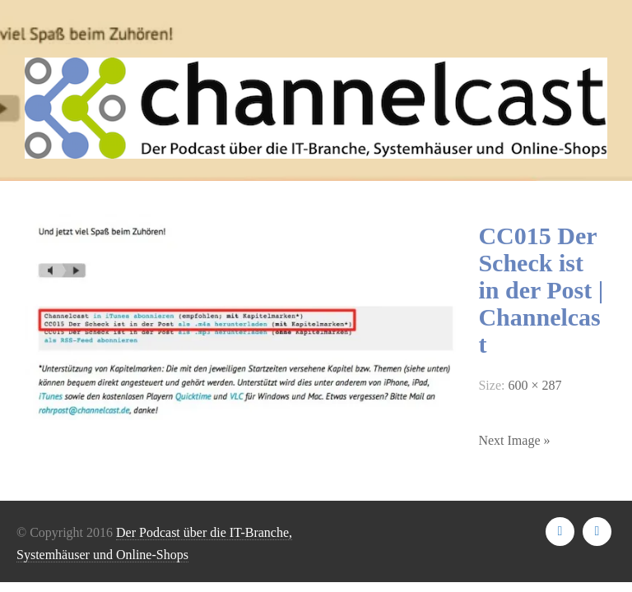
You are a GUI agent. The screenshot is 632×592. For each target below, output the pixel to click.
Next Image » (514, 440)
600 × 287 (534, 385)
